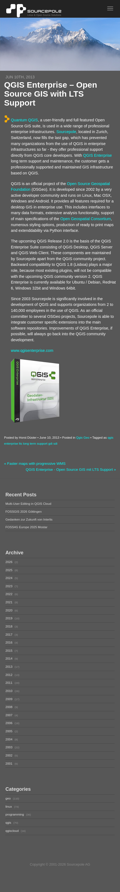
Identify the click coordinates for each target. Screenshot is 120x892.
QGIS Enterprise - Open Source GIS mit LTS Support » (71, 469)
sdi (55, 443)
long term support (35, 443)
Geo (87, 437)
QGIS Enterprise (97, 155)
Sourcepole (66, 132)
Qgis (79, 437)
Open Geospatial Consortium (85, 219)
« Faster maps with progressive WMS (35, 464)
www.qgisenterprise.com (32, 350)
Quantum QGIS (24, 120)
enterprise (11, 443)
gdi (50, 443)
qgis (110, 437)
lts (20, 443)
